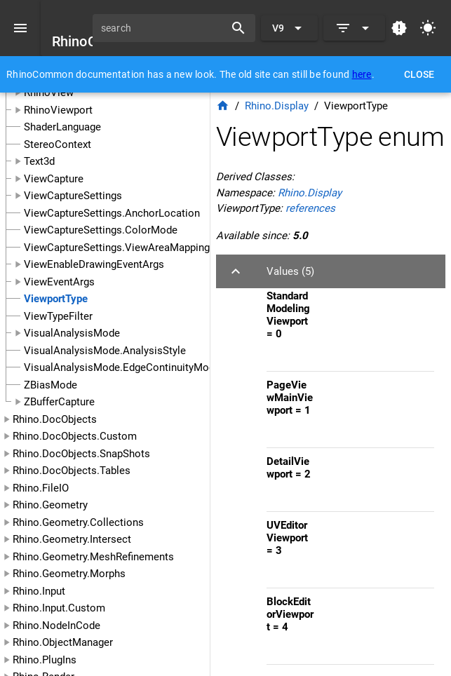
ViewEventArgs (59, 282)
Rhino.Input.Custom (59, 608)
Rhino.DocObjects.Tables (71, 470)
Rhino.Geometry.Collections (78, 522)
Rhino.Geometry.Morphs (69, 573)
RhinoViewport (58, 110)
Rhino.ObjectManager (63, 642)
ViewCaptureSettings (73, 195)
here (362, 74)
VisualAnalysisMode (72, 333)
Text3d (39, 161)
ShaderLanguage (62, 127)
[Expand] (354, 28)
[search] (163, 28)
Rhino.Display (277, 106)
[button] (330, 271)
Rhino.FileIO (41, 488)
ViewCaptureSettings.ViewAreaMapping (117, 247)
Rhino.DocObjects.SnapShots (81, 453)
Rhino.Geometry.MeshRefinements (93, 556)
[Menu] (20, 28)
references (310, 208)
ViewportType (56, 298)
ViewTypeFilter (58, 316)
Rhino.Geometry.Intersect (72, 539)
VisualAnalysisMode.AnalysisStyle (105, 350)
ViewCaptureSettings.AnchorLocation (112, 213)
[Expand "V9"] (289, 28)
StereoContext (57, 144)
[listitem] (350, 326)
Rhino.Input (39, 591)
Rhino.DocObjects (55, 419)
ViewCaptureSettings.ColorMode (100, 230)
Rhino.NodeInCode (56, 625)
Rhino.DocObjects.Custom (75, 436)
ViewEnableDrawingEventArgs (94, 264)
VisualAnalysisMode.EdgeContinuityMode (122, 367)
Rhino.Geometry (50, 505)
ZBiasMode (50, 385)
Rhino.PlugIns (44, 660)
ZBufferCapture (59, 402)
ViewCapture (53, 179)
